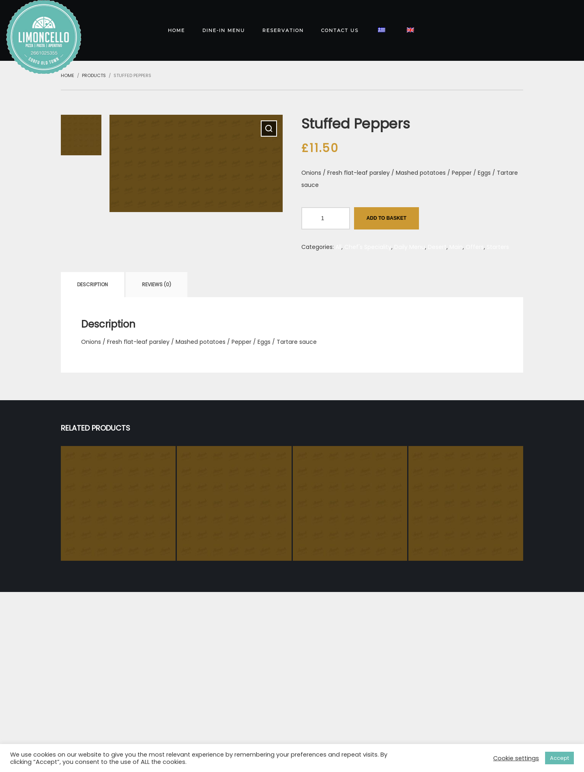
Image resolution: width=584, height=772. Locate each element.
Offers (475, 247)
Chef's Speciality (367, 247)
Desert (437, 247)
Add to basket (386, 218)
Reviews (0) (156, 284)
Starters (498, 247)
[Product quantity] (325, 218)
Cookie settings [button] (516, 758)
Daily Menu (409, 247)
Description (92, 284)
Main (456, 247)
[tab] (92, 284)
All (338, 247)
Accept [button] (559, 758)
